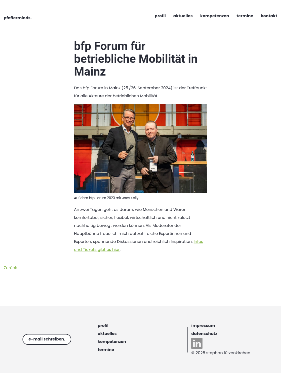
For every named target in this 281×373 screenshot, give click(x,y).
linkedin (196, 343)
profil (103, 325)
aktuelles (107, 333)
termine (106, 349)
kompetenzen (112, 341)
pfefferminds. (18, 18)
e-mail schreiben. (46, 339)
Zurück (10, 268)
